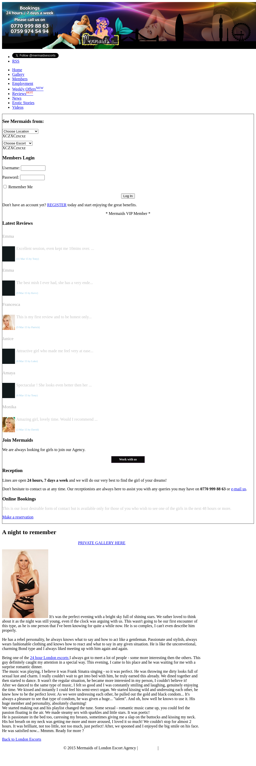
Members (19, 79)
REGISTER (57, 205)
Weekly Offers (27, 89)
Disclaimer (148, 748)
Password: (23, 177)
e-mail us (238, 489)
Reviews (22, 93)
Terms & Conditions (176, 748)
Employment (22, 83)
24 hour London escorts (50, 658)
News (16, 98)
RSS (15, 61)
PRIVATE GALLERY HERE (101, 543)
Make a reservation (18, 517)
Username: (23, 168)
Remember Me (18, 187)
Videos (17, 107)
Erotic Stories (23, 103)
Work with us (128, 459)
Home (17, 70)
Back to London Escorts (21, 739)
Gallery (18, 74)
